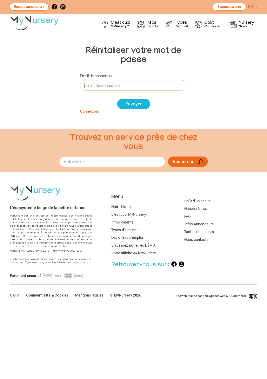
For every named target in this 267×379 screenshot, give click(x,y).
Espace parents (229, 7)
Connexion (89, 111)
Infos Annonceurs (199, 223)
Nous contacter (197, 239)
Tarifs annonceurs (199, 231)
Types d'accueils (125, 229)
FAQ (187, 216)
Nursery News (196, 208)
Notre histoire (122, 207)
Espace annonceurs (29, 7)
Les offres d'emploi (127, 237)
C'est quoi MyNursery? (129, 214)
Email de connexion (96, 76)
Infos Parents (122, 222)
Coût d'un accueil (198, 201)
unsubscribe (80, 262)
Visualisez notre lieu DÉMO (133, 244)
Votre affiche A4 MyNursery (133, 252)
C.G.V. (14, 294)
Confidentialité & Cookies (47, 294)
